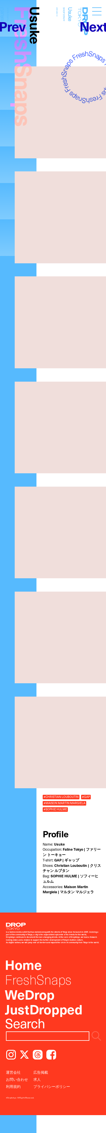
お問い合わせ (17, 1079)
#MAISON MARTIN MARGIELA (64, 803)
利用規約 (13, 1086)
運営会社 (13, 1072)
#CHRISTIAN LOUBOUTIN (61, 797)
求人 (37, 1079)
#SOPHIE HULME (55, 809)
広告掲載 (40, 1072)
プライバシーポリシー (51, 1086)
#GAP (86, 797)
